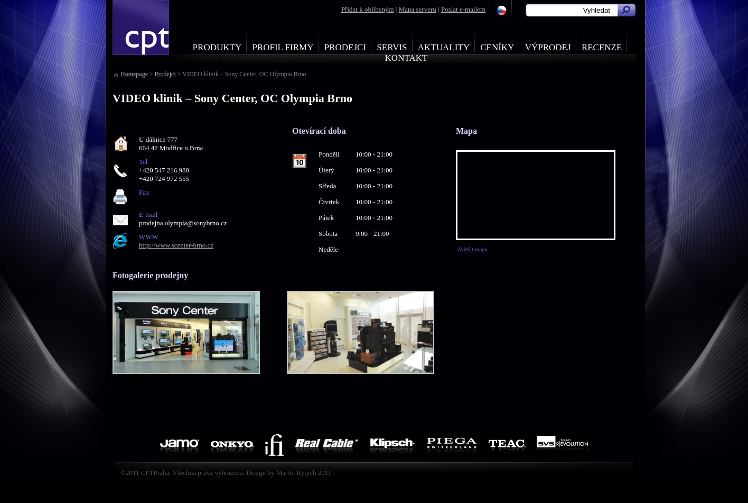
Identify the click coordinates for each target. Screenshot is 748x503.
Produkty (217, 47)
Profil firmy (282, 47)
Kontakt (406, 58)
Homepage (134, 74)
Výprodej (548, 47)
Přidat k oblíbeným (367, 9)
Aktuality (444, 47)
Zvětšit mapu (472, 249)
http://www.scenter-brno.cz (176, 245)
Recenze (602, 47)
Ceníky (497, 47)
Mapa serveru (417, 9)
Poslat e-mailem (463, 9)
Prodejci (345, 47)
